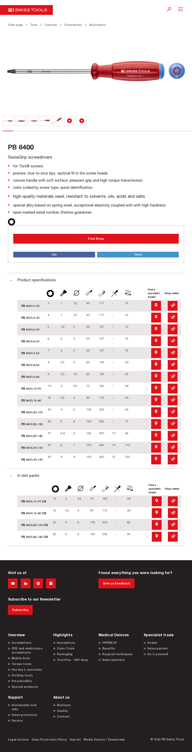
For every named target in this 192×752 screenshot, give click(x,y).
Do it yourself (157, 654)
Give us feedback (116, 583)
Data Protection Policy (49, 739)
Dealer (152, 642)
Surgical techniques (117, 654)
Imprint (75, 739)
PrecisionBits (22, 681)
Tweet (138, 254)
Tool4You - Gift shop (72, 659)
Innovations (66, 642)
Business (64, 705)
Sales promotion (24, 715)
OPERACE (109, 642)
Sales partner (157, 648)
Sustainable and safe (24, 707)
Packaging (65, 654)
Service (17, 720)
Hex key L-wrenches (27, 669)
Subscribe (20, 610)
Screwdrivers (21, 642)
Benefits (108, 648)
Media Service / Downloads (104, 739)
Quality (62, 710)
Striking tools (22, 675)
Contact (63, 716)
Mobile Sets (21, 658)
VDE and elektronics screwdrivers (27, 650)
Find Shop (96, 238)
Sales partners (113, 659)
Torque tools (21, 664)
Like (54, 254)
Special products (25, 686)
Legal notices (18, 739)
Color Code (65, 648)
